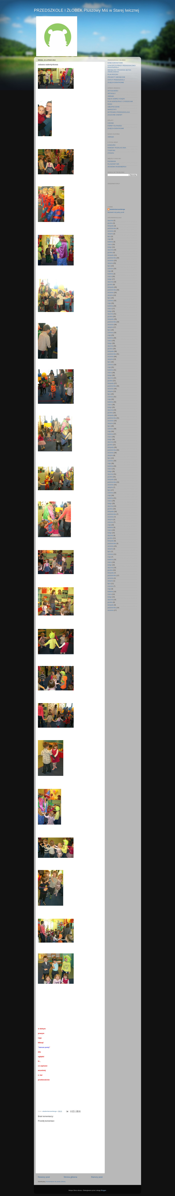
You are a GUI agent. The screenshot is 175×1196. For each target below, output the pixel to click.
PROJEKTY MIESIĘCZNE (116, 77)
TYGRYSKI (111, 150)
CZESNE (111, 123)
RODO (110, 104)
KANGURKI (112, 145)
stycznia (110, 220)
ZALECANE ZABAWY (115, 115)
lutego (110, 247)
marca (110, 244)
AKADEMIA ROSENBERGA (117, 167)
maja (109, 239)
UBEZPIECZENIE (114, 107)
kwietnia (110, 242)
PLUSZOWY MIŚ (113, 164)
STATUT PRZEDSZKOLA (116, 80)
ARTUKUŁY (112, 93)
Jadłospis (111, 96)
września (111, 231)
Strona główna (70, 1177)
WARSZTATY (112, 109)
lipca (109, 236)
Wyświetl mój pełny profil (116, 212)
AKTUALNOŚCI (113, 91)
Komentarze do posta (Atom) (55, 1181)
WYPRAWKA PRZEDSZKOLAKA (119, 112)
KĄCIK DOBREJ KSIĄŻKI (116, 99)
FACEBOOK (112, 161)
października (112, 228)
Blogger (103, 1190)
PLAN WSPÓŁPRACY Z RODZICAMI (120, 101)
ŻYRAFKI (111, 153)
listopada (111, 226)
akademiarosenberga (117, 209)
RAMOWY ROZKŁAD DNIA (117, 148)
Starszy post (97, 1177)
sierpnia (110, 234)
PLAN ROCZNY (113, 74)
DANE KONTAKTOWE (115, 63)
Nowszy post (44, 1177)
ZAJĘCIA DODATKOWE (116, 82)
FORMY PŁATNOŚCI (115, 126)
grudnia (110, 223)
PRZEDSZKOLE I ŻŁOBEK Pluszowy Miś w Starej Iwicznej (86, 10)
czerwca (110, 268)
